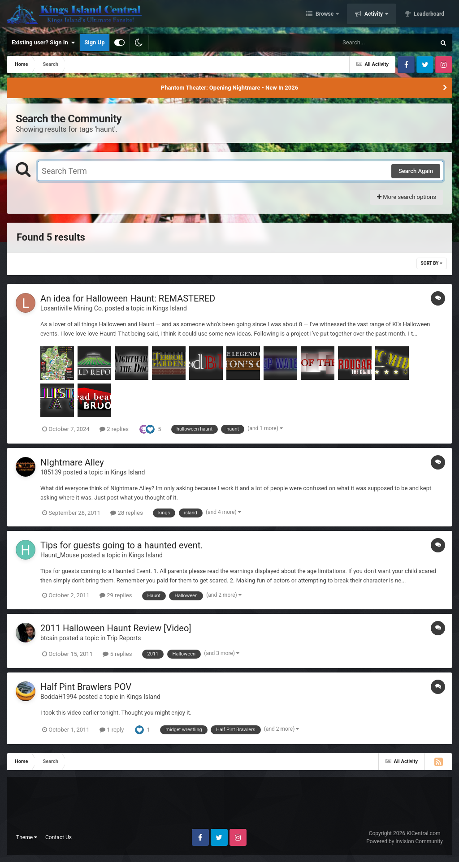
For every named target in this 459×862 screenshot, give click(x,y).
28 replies (126, 512)
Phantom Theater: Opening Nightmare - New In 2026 (229, 87)
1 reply (112, 729)
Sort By (431, 263)
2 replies (114, 429)
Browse (324, 15)
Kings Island (170, 308)
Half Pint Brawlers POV (85, 686)
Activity (373, 15)
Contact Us (58, 837)
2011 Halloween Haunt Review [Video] (115, 628)
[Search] (362, 42)
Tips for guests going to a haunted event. (121, 545)
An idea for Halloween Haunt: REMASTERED (127, 298)
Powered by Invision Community (404, 841)
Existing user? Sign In (43, 42)
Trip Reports (124, 638)
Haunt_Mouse (59, 555)
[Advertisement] (229, 806)
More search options (406, 197)
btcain (49, 638)
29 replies (116, 595)
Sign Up (94, 42)
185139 (50, 472)
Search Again (415, 171)
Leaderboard (428, 15)
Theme (26, 837)
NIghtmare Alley (72, 462)
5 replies (117, 654)
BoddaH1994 (58, 696)
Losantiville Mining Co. (72, 308)
